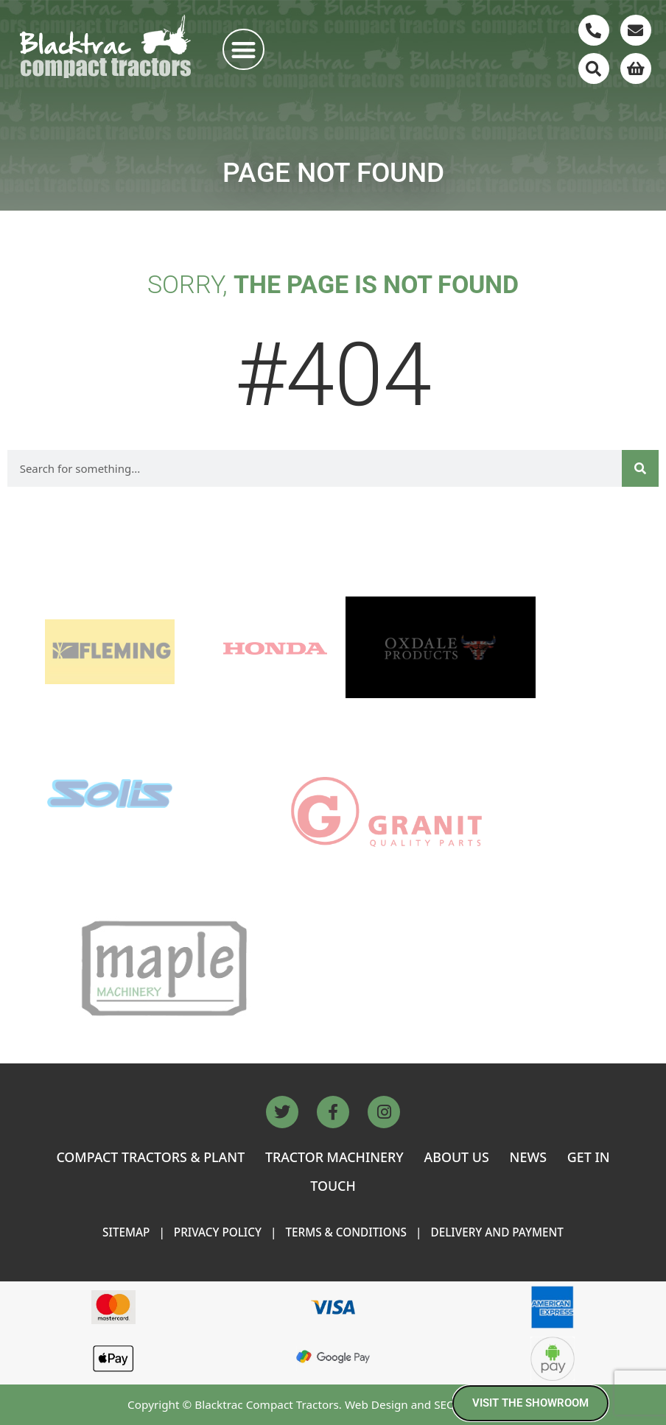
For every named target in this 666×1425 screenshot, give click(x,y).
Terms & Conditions (346, 1232)
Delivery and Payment (496, 1232)
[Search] (640, 468)
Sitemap (126, 1232)
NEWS (528, 1157)
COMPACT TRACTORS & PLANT (150, 1157)
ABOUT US (456, 1157)
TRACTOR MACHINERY (334, 1157)
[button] (243, 50)
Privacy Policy (218, 1232)
